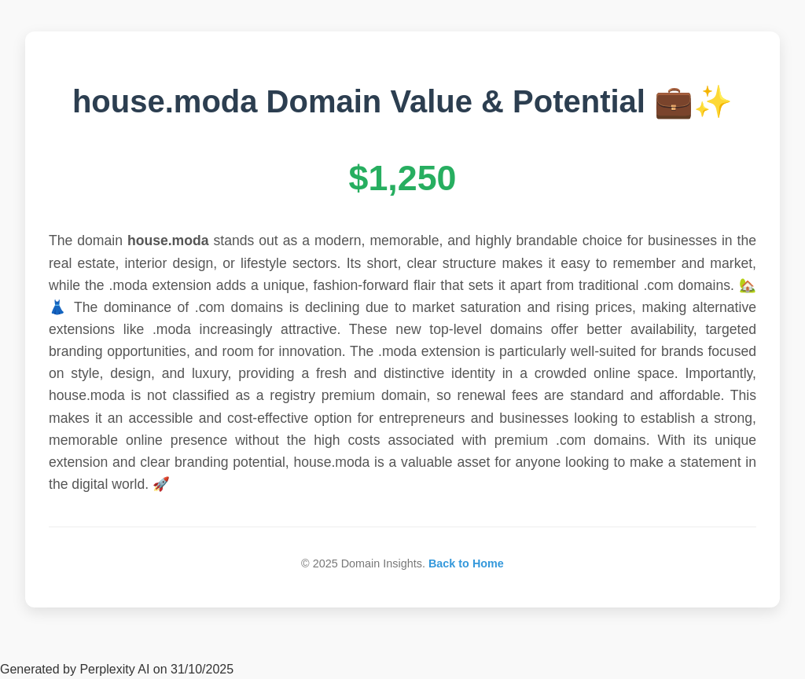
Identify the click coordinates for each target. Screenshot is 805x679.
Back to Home (466, 563)
